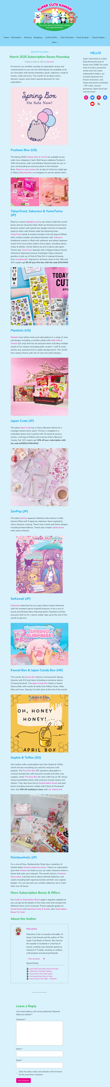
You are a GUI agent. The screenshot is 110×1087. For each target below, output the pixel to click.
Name (19, 1049)
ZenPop (23, 518)
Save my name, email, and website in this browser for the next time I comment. (40, 1073)
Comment (21, 1019)
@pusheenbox (26, 172)
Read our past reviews (26, 169)
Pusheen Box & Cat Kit (36, 157)
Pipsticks (14, 337)
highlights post (32, 221)
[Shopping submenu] (43, 37)
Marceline (50, 62)
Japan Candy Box (40, 683)
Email (19, 1060)
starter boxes (58, 527)
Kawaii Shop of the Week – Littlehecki (43, 979)
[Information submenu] (22, 37)
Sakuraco (58, 237)
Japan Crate (25, 427)
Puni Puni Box (29, 770)
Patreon (23, 870)
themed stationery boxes (35, 867)
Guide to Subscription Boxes (27, 899)
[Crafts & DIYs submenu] (57, 37)
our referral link (55, 789)
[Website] (44, 958)
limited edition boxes (48, 783)
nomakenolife (22, 259)
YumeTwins (27, 250)
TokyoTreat (16, 234)
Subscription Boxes (40, 52)
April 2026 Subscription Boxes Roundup (44, 969)
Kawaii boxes (17, 909)
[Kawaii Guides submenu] (105, 37)
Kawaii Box (30, 677)
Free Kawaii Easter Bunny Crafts (41, 976)
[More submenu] (57, 42)
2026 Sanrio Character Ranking (41, 971)
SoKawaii (15, 605)
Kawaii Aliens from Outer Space (41, 974)
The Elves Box (31, 776)
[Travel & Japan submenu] (89, 37)
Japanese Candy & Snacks (38, 909)
